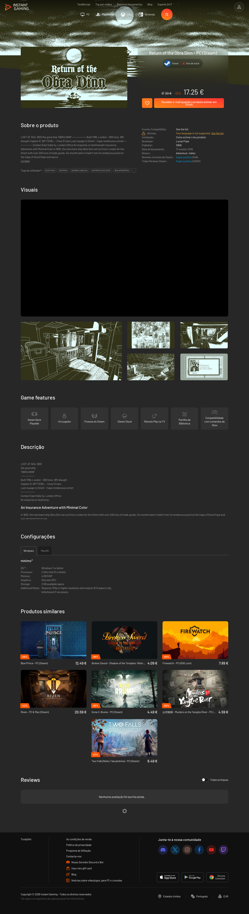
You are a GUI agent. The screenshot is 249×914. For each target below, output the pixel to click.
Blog (149, 4)
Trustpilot (26, 839)
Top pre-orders (103, 4)
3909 (179, 145)
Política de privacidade (78, 844)
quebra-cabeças (79, 170)
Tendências (83, 4)
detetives (50, 170)
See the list (182, 129)
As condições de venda (79, 839)
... (134, 170)
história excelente (101, 170)
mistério (63, 170)
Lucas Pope (182, 141)
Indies (192, 153)
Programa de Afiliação (78, 850)
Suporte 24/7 (165, 4)
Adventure (181, 153)
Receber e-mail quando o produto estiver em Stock (189, 103)
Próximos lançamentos (129, 4)
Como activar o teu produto (191, 137)
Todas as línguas (214, 780)
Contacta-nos (73, 856)
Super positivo (184, 157)
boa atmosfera (122, 170)
